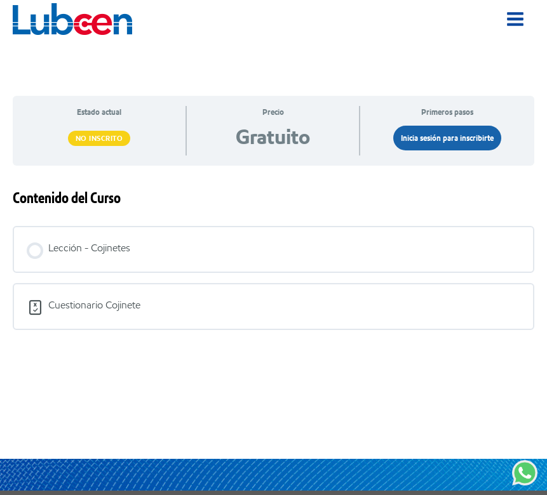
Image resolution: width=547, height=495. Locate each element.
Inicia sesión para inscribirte (447, 138)
